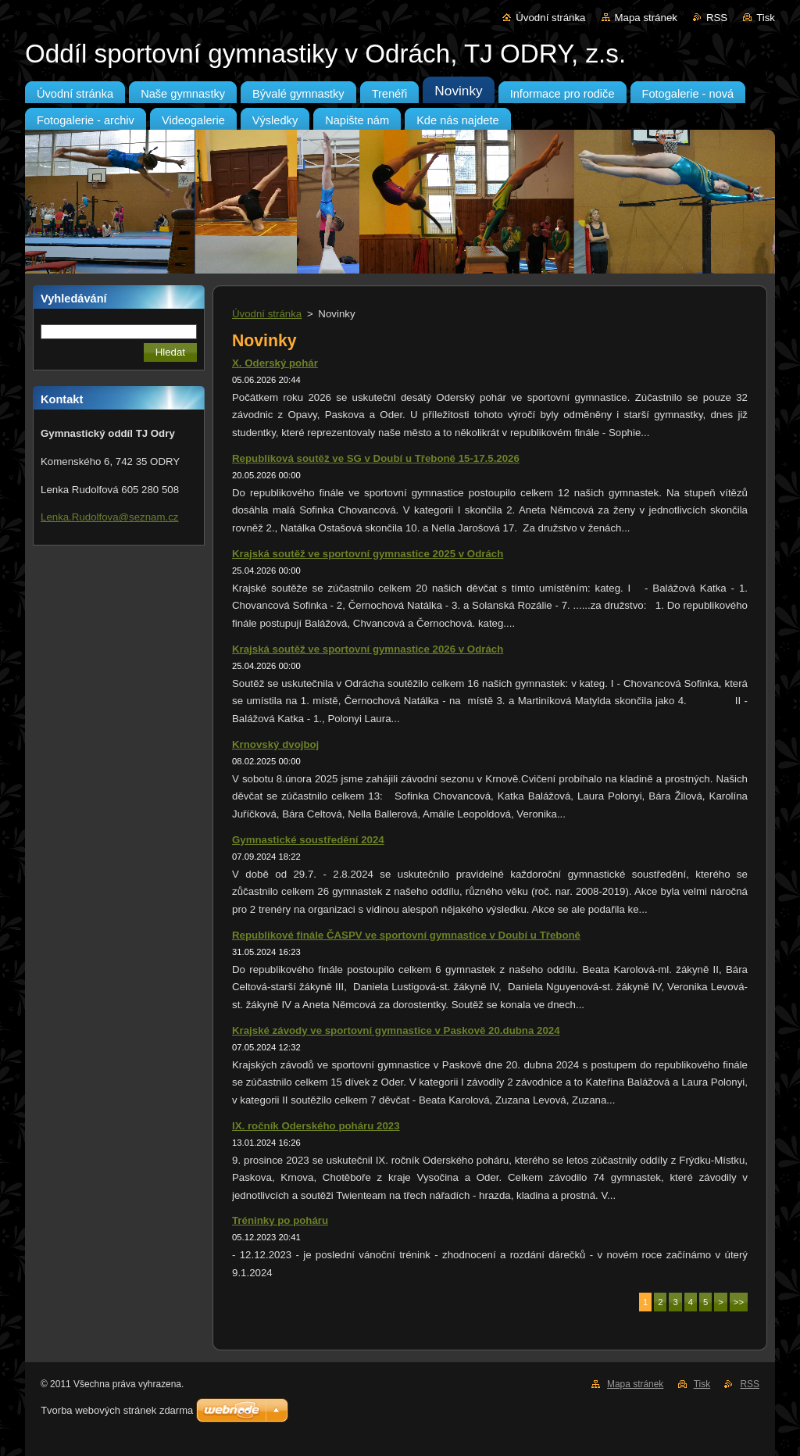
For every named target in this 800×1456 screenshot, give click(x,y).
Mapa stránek (646, 17)
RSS (716, 17)
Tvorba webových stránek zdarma (117, 1410)
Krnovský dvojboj (275, 744)
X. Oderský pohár (275, 363)
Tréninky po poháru (280, 1220)
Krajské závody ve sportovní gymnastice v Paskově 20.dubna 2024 (396, 1030)
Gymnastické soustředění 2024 (308, 840)
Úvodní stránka (550, 17)
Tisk (765, 17)
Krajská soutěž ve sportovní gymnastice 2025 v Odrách (367, 554)
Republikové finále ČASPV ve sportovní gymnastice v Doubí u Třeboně (406, 935)
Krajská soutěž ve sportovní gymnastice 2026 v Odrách (367, 649)
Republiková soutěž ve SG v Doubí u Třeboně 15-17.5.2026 (376, 458)
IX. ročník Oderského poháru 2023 (316, 1126)
